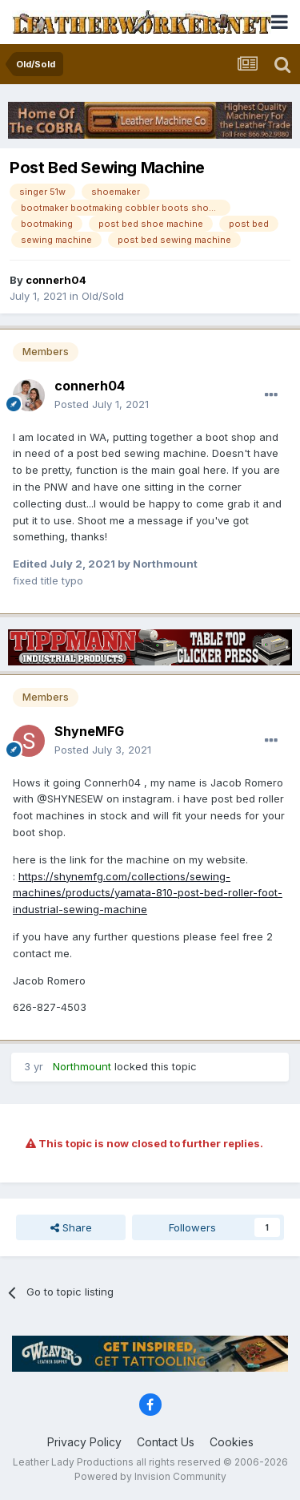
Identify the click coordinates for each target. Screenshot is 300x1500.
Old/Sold (103, 295)
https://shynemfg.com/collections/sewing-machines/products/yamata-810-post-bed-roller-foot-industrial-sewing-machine (147, 893)
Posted (101, 404)
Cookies (232, 1442)
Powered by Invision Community (150, 1476)
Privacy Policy (84, 1442)
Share (71, 1227)
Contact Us (165, 1442)
